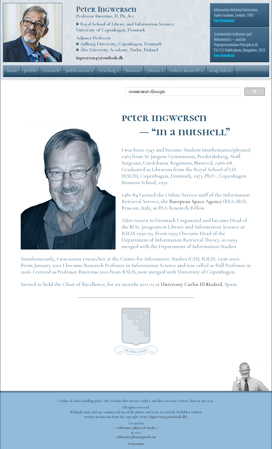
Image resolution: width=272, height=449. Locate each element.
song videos (220, 70)
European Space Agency (195, 201)
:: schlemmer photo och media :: (136, 427)
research (51, 70)
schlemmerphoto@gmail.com (136, 436)
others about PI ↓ (186, 70)
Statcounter (136, 443)
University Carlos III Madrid (191, 284)
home (12, 70)
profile (30, 70)
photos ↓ (155, 70)
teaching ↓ (109, 70)
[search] (182, 91)
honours (132, 70)
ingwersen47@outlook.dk (99, 58)
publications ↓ (79, 70)
